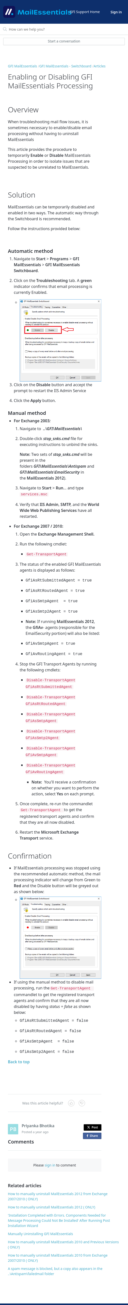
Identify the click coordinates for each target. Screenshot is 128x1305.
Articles (99, 66)
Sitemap (57, 1297)
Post (92, 1112)
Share (93, 1121)
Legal (70, 1297)
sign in (50, 1150)
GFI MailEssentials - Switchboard (65, 66)
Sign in (116, 12)
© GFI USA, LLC (22, 1297)
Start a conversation (64, 41)
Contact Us (40, 1297)
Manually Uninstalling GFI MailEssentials (40, 1219)
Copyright (83, 1297)
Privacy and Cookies (107, 1297)
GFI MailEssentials (22, 66)
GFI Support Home (85, 11)
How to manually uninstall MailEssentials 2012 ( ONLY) (51, 1192)
